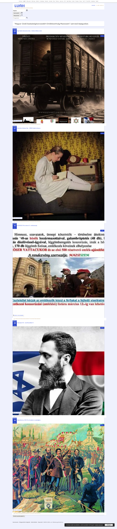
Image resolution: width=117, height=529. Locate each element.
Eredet (73, 1)
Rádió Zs (37, 1)
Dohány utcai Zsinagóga (18, 315)
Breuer (81, 1)
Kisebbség (42, 1)
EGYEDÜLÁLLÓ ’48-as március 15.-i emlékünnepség (27, 225)
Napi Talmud (69, 1)
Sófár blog (33, 1)
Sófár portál (28, 1)
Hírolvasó (20, 1)
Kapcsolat (40, 522)
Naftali (97, 1)
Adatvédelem (34, 522)
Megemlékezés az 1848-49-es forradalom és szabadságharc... (29, 420)
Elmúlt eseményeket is (19, 516)
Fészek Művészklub (18, 120)
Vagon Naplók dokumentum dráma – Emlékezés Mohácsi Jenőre (29, 31)
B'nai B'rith (88, 1)
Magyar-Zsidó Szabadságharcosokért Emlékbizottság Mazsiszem (27, 124)
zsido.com (61, 1)
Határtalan (93, 1)
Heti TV (84, 1)
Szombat (50, 1)
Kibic (54, 1)
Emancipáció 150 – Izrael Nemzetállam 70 (25, 322)
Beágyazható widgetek (24, 522)
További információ (99, 524)
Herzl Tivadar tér (17, 412)
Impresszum (15, 522)
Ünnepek (77, 1)
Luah (51, 522)
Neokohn (46, 1)
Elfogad (109, 525)
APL (65, 1)
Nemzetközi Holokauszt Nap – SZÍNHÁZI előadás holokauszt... (29, 128)
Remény (57, 1)
